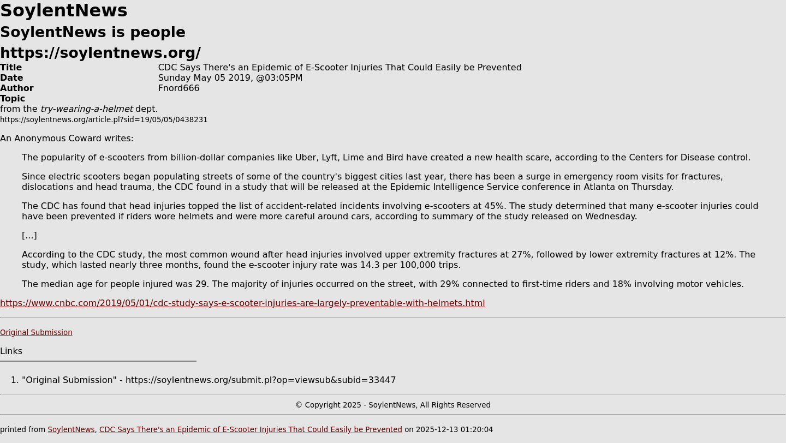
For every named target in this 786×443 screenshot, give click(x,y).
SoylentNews (70, 430)
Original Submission (36, 332)
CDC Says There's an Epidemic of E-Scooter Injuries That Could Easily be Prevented (250, 430)
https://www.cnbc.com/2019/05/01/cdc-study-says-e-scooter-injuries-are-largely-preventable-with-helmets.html (242, 303)
